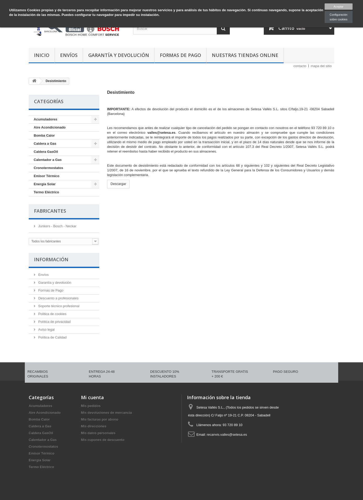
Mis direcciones (94, 426)
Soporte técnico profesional (58, 306)
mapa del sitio (321, 66)
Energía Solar (45, 184)
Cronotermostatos (48, 168)
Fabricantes (50, 211)
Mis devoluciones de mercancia (106, 413)
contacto (300, 66)
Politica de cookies (51, 314)
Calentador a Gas (48, 160)
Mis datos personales (98, 433)
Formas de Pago (180, 55)
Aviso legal (46, 330)
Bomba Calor (44, 135)
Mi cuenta (92, 397)
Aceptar (338, 6)
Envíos (69, 55)
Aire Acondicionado (50, 127)
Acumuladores (45, 119)
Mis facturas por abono (99, 419)
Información (51, 259)
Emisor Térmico (46, 176)
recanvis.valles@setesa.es (227, 435)
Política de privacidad (54, 322)
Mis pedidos (91, 406)
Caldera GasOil (46, 152)
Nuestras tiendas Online (245, 55)
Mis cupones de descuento (102, 440)
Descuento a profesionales (58, 298)
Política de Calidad (52, 337)
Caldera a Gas (45, 144)
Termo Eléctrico (46, 192)
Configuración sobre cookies (338, 17)
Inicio (41, 55)
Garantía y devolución (118, 55)
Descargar (118, 184)
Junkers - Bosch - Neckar (57, 226)
